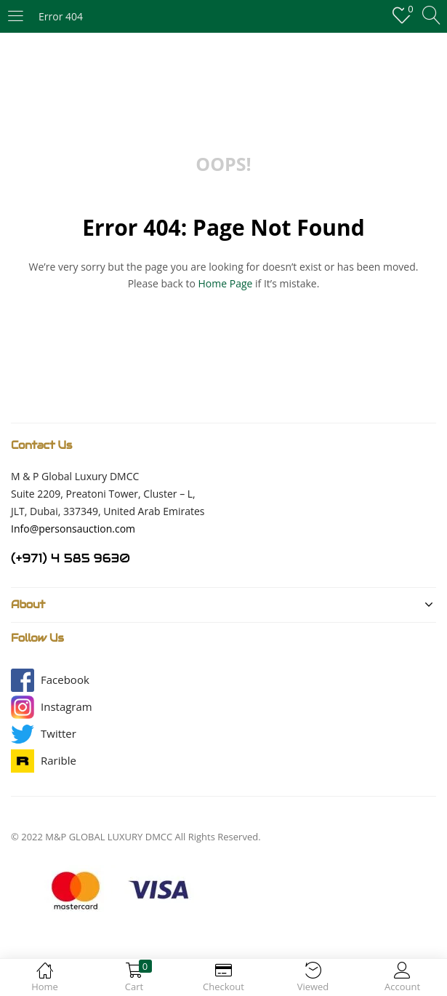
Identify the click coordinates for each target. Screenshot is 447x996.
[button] (65, 679)
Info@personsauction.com (73, 528)
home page (225, 283)
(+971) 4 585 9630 (70, 558)
